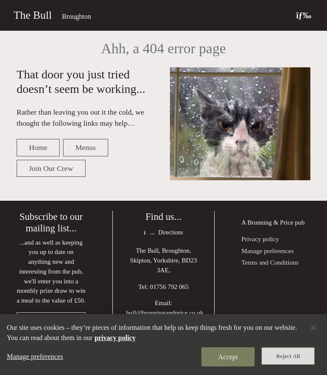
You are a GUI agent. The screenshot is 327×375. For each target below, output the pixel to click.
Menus (85, 147)
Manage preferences (267, 250)
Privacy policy (260, 238)
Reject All (288, 356)
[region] (163, 344)
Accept (228, 357)
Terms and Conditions (269, 262)
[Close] (313, 327)
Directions (163, 232)
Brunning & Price (270, 222)
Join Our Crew (51, 168)
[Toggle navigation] (303, 15)
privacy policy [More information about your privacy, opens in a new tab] (115, 337)
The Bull (33, 15)
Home (38, 147)
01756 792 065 (169, 286)
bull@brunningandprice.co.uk (165, 312)
